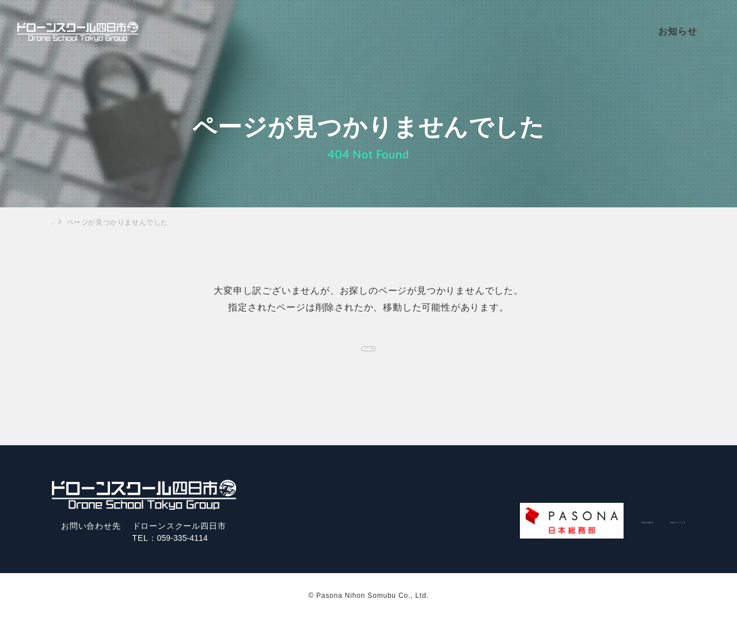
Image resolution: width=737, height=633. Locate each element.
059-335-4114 (185, 553)
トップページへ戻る (368, 353)
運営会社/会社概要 (514, 535)
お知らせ (691, 32)
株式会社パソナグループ (626, 535)
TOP (59, 222)
